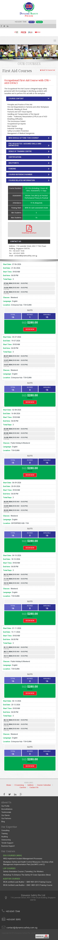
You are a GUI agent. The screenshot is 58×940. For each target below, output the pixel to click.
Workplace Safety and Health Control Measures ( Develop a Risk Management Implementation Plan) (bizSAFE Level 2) (28, 863)
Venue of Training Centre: (20, 151)
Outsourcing (6, 840)
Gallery (30, 785)
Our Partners (6, 818)
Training (4, 833)
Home (8, 785)
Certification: (15, 157)
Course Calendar (44, 785)
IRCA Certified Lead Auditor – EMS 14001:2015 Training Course (27, 885)
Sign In (31, 22)
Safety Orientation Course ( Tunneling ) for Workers (23, 871)
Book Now (30, 329)
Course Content (16, 99)
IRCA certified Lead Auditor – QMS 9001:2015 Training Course (27, 882)
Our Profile (5, 806)
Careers (23, 787)
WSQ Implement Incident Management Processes (22, 858)
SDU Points (14, 163)
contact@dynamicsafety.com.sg (21, 927)
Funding (12, 169)
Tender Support (7, 843)
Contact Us (34, 787)
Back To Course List (47, 70)
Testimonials (6, 812)
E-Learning (19, 785)
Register (39, 22)
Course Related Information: (22, 180)
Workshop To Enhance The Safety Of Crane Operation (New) (27, 875)
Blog (3, 822)
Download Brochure (29, 229)
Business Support (8, 846)
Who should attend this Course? (24, 138)
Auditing (4, 837)
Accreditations (6, 809)
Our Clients (5, 815)
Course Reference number (20, 174)
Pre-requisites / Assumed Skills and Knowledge (25, 144)
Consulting (5, 830)
